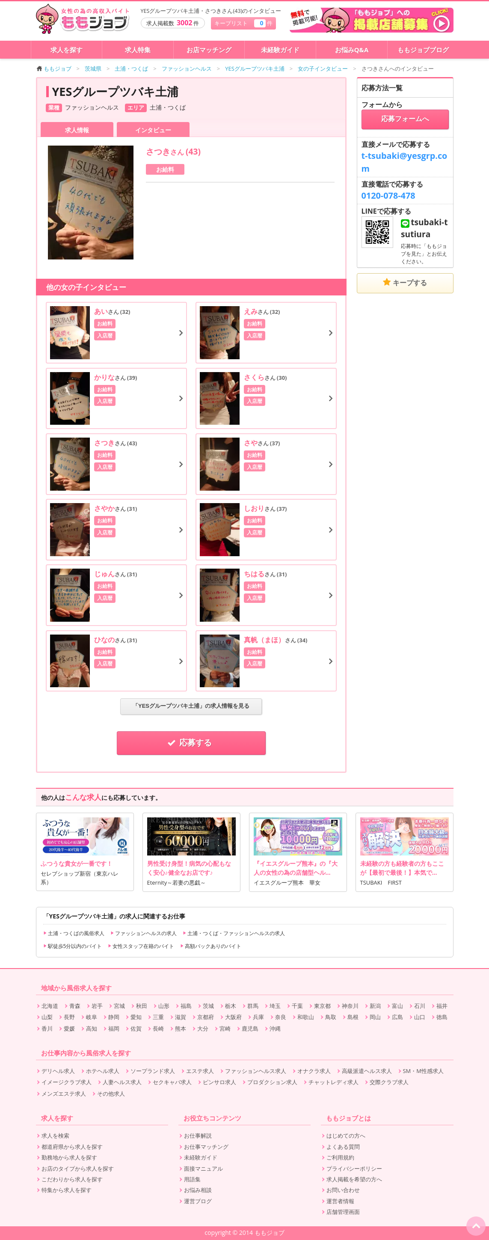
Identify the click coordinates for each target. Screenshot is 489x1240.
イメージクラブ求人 (66, 1082)
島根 (353, 1017)
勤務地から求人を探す (69, 1157)
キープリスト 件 (243, 23)
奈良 (280, 1017)
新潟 (375, 1006)
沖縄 (275, 1028)
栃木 (230, 1006)
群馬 (252, 1006)
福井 (442, 1006)
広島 (397, 1017)
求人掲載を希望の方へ (354, 1179)
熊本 (180, 1028)
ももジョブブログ (423, 49)
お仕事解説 (198, 1135)
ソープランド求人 (152, 1071)
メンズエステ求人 (63, 1093)
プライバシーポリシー (354, 1168)
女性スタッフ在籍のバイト (141, 946)
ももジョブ (54, 68)
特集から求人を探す (66, 1190)
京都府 (205, 1017)
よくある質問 (343, 1147)
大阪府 (233, 1017)
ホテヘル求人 (102, 1071)
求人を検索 (55, 1135)
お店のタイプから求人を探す (77, 1168)
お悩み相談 (198, 1190)
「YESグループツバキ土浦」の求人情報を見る (191, 706)
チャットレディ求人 (333, 1082)
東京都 (322, 1006)
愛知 (136, 1017)
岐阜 (91, 1017)
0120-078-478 (388, 195)
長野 (69, 1017)
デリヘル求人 (58, 1071)
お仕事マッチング (206, 1147)
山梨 (47, 1017)
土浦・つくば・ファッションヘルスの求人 (234, 933)
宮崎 (225, 1028)
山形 (163, 1006)
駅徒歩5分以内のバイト (72, 946)
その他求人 (111, 1093)
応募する (191, 742)
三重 (158, 1017)
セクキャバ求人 (172, 1082)
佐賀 (136, 1028)
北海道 (49, 1006)
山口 (419, 1017)
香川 (47, 1028)
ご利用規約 (340, 1157)
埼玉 (275, 1006)
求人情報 (77, 130)
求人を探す (66, 49)
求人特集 (138, 49)
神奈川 (350, 1006)
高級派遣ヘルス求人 (367, 1071)
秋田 (141, 1006)
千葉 (297, 1006)
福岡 (113, 1028)
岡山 (375, 1017)
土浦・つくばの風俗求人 (73, 933)
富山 (397, 1006)
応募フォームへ (405, 118)
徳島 (442, 1017)
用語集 (192, 1179)
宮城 (119, 1006)
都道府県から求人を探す (72, 1147)
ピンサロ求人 (219, 1082)
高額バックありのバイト (210, 946)
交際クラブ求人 (389, 1082)
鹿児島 (250, 1028)
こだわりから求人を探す (72, 1179)
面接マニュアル (203, 1168)
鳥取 (330, 1017)
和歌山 (305, 1017)
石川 (419, 1006)
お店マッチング (209, 49)
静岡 (113, 1017)
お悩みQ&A (352, 49)
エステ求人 (200, 1071)
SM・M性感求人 (423, 1071)
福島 (186, 1006)
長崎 (158, 1028)
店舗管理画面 (343, 1212)
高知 (91, 1028)
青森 (74, 1006)
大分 (202, 1028)
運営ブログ (198, 1201)
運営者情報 (340, 1201)
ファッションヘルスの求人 (143, 933)
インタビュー (153, 130)
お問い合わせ (343, 1190)
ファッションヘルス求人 (255, 1071)
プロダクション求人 (272, 1082)
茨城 (208, 1006)
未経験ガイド (280, 49)
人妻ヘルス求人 (122, 1082)
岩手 (97, 1006)
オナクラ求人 (314, 1071)
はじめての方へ (345, 1135)
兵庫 (258, 1017)
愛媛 (69, 1028)
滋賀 (180, 1017)
